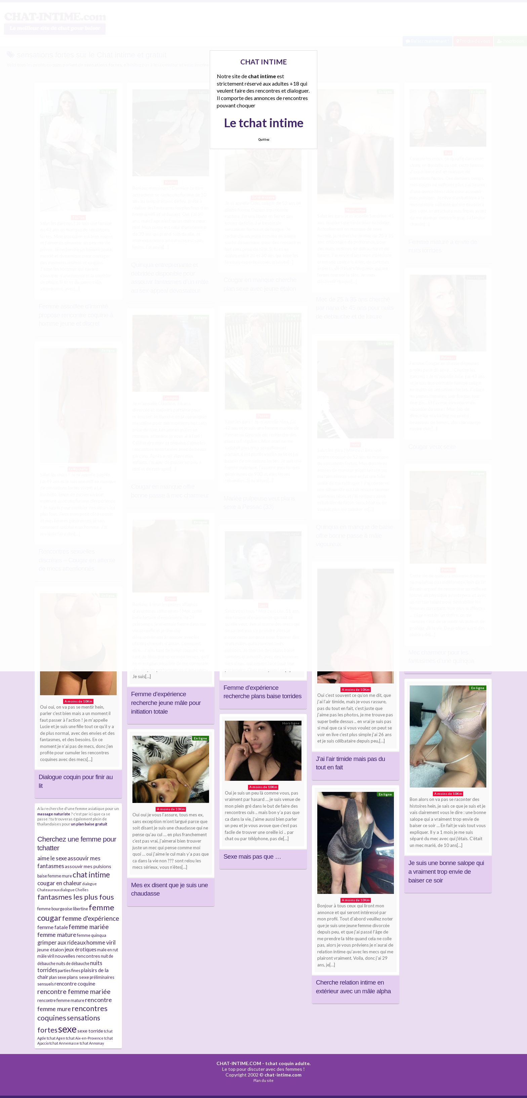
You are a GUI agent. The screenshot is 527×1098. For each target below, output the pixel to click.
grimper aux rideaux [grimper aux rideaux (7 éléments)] (61, 942)
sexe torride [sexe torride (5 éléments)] (90, 1031)
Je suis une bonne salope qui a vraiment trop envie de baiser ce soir (446, 871)
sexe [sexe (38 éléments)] (67, 1029)
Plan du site (263, 1080)
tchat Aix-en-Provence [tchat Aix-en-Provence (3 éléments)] (85, 1038)
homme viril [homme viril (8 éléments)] (101, 942)
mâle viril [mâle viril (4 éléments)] (45, 956)
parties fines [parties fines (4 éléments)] (69, 970)
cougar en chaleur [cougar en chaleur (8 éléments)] (59, 883)
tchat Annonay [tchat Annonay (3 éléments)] (92, 1043)
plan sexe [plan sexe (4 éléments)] (57, 977)
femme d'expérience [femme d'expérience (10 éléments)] (90, 918)
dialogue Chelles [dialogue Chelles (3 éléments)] (74, 890)
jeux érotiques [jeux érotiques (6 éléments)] (80, 949)
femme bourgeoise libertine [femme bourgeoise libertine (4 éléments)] (62, 908)
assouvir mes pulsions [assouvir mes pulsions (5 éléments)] (88, 866)
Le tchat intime (263, 122)
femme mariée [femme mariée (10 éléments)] (89, 926)
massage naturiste (53, 813)
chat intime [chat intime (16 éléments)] (91, 874)
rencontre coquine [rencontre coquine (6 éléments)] (74, 984)
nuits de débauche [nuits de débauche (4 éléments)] (72, 963)
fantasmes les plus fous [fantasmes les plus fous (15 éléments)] (75, 896)
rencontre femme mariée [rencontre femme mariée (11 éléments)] (74, 991)
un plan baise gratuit (89, 823)
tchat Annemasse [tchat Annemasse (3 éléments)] (64, 1043)
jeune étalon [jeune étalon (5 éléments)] (50, 949)
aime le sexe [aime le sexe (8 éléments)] (52, 858)
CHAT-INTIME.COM (238, 1063)
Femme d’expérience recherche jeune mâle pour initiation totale (166, 702)
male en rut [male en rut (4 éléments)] (107, 949)
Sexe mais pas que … (252, 856)
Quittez (263, 139)
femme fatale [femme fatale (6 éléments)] (52, 927)
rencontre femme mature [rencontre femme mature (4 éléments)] (60, 1000)
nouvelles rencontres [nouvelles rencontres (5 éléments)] (77, 956)
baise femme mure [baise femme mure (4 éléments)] (54, 875)
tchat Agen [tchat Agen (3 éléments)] (56, 1038)
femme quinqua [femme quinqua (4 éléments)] (91, 935)
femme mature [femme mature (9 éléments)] (56, 934)
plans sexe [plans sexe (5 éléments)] (78, 977)
